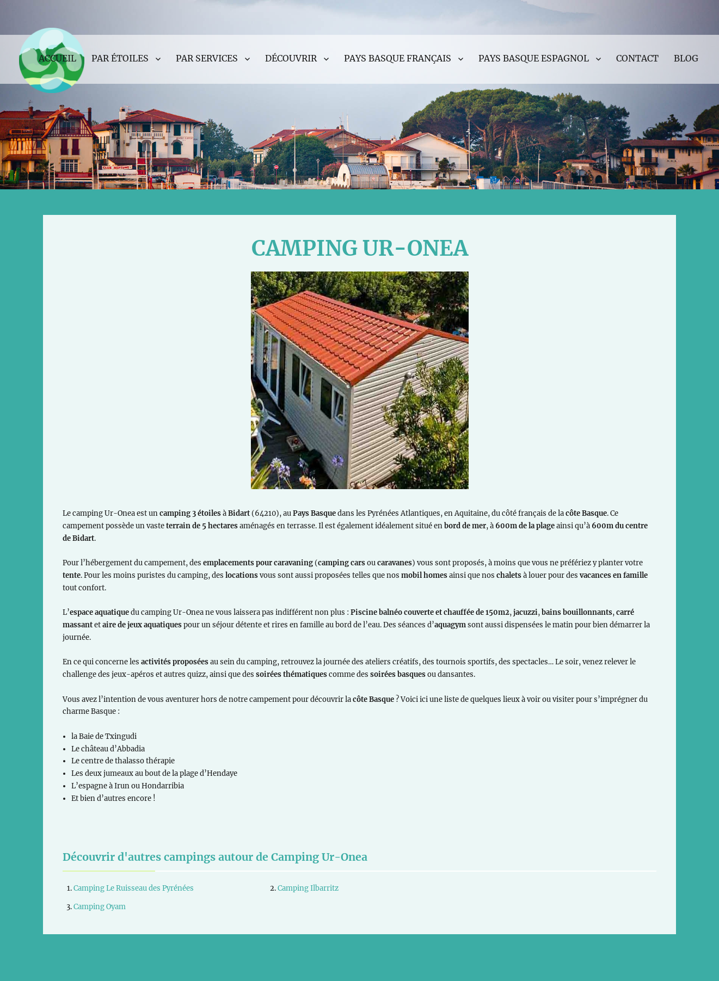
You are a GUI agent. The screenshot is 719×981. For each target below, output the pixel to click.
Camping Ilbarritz (308, 888)
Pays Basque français (397, 58)
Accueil (57, 58)
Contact (637, 58)
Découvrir (291, 58)
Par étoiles (120, 58)
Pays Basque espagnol (533, 58)
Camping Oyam (99, 906)
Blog (686, 58)
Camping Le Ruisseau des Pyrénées (133, 888)
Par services (207, 58)
